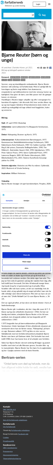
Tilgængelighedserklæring (12, 458)
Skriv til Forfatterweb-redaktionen (15, 420)
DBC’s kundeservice (10, 448)
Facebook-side (23, 434)
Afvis (26, 268)
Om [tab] (43, 200)
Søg (42, 15)
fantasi (23, 80)
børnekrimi (24, 77)
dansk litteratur (15, 77)
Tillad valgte (26, 262)
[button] (37, 68)
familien (4, 80)
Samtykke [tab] (9, 200)
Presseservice (8, 451)
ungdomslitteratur (34, 77)
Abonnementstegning (10, 455)
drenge (10, 80)
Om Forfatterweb (9, 427)
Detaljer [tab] (26, 200)
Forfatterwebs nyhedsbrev (20, 430)
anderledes (16, 80)
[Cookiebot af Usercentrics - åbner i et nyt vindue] (42, 195)
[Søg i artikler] (17, 15)
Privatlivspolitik (8, 441)
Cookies (6, 437)
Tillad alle (26, 255)
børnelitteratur (45, 77)
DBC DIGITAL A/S (9, 409)
